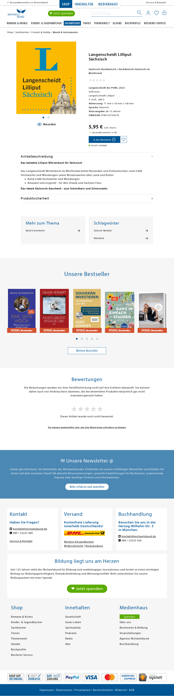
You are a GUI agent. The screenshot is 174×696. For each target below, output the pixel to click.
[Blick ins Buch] (46, 124)
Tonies (87, 23)
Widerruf (121, 690)
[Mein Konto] (148, 12)
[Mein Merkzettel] (156, 13)
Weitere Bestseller (87, 351)
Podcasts (71, 633)
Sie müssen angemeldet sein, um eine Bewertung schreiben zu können (87, 427)
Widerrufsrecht (73, 545)
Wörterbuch (99, 238)
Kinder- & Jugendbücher (46, 23)
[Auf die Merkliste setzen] (123, 139)
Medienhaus (108, 4)
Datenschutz (64, 690)
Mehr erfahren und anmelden (87, 487)
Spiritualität (73, 627)
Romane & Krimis (17, 23)
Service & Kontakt (156, 2)
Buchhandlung (129, 644)
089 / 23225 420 (132, 540)
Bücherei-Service (155, 23)
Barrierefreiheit (103, 690)
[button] (77, 339)
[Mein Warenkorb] (164, 12)
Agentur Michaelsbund (134, 638)
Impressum (47, 690)
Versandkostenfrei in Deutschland (29, 2)
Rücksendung (94, 545)
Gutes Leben (73, 622)
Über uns (125, 622)
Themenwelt (102, 23)
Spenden (129, 616)
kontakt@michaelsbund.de (30, 528)
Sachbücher (72, 23)
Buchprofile (133, 23)
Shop (66, 4)
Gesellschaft (73, 616)
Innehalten (84, 4)
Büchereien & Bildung (134, 627)
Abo (68, 644)
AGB (131, 690)
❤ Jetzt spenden (61, 13)
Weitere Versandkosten (79, 541)
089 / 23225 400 (23, 533)
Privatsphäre (82, 690)
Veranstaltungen (130, 633)
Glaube (117, 23)
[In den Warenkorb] (104, 139)
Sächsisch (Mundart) (103, 230)
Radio (69, 638)
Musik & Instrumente (35, 230)
